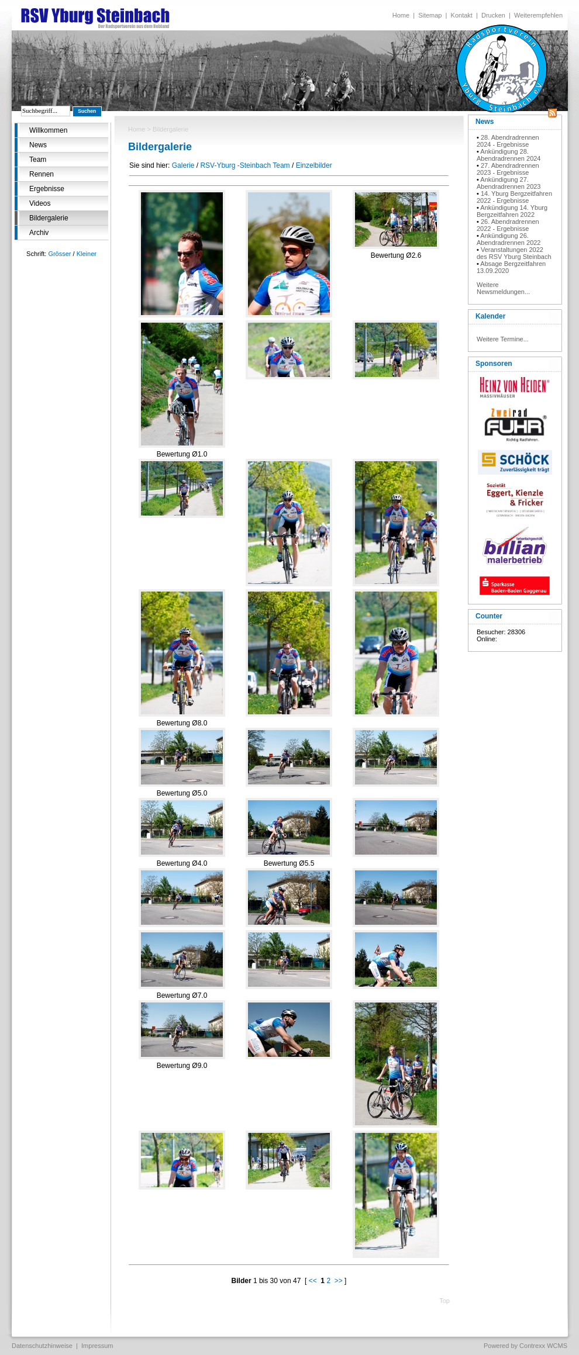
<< (313, 1281)
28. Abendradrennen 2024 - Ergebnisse (508, 141)
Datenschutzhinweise (42, 1345)
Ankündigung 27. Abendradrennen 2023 (508, 183)
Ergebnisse (46, 189)
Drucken (493, 15)
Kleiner (86, 253)
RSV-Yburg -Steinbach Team (245, 165)
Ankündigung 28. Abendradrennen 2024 (508, 155)
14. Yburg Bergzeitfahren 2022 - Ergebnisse (514, 197)
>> (339, 1281)
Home (400, 15)
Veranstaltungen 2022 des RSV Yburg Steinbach (514, 253)
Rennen (41, 174)
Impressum (97, 1345)
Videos (39, 203)
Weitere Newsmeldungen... (503, 288)
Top (444, 1300)
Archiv (39, 233)
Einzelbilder (314, 165)
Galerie (183, 165)
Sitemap (430, 15)
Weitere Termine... (503, 339)
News (38, 145)
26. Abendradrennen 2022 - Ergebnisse (508, 225)
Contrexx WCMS (543, 1345)
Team (37, 159)
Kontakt (462, 15)
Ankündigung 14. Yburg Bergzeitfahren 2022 (512, 211)
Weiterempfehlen (538, 15)
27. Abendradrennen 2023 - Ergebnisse (508, 169)
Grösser (59, 253)
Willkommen (48, 130)
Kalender (490, 316)
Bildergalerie (48, 218)
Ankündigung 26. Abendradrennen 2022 (508, 239)
